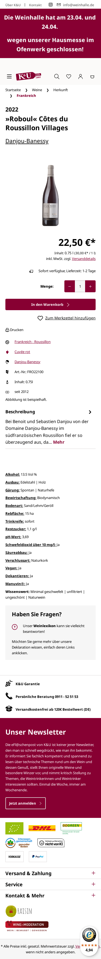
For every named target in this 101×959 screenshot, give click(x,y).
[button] (50, 873)
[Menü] (9, 76)
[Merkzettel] (69, 76)
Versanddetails (84, 258)
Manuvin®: (15, 583)
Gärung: (12, 490)
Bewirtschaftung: (20, 497)
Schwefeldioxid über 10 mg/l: (30, 544)
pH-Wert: (13, 536)
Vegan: (11, 568)
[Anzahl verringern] (69, 286)
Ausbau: (12, 482)
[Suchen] (57, 76)
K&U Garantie (28, 683)
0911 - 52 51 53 (66, 696)
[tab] (49, 427)
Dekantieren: (17, 575)
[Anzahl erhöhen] (90, 286)
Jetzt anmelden (25, 803)
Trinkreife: (14, 521)
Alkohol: (12, 474)
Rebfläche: (14, 513)
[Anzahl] (80, 286)
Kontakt (35, 5)
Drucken (14, 329)
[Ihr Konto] (80, 76)
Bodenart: (14, 505)
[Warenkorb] (92, 76)
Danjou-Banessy (26, 141)
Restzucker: (15, 528)
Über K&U (13, 5)
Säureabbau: (16, 552)
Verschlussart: (17, 560)
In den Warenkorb (50, 304)
